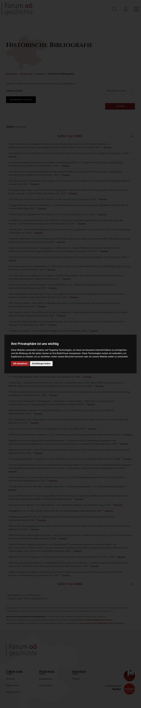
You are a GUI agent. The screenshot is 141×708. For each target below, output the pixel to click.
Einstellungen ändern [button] (41, 363)
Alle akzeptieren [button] (20, 363)
